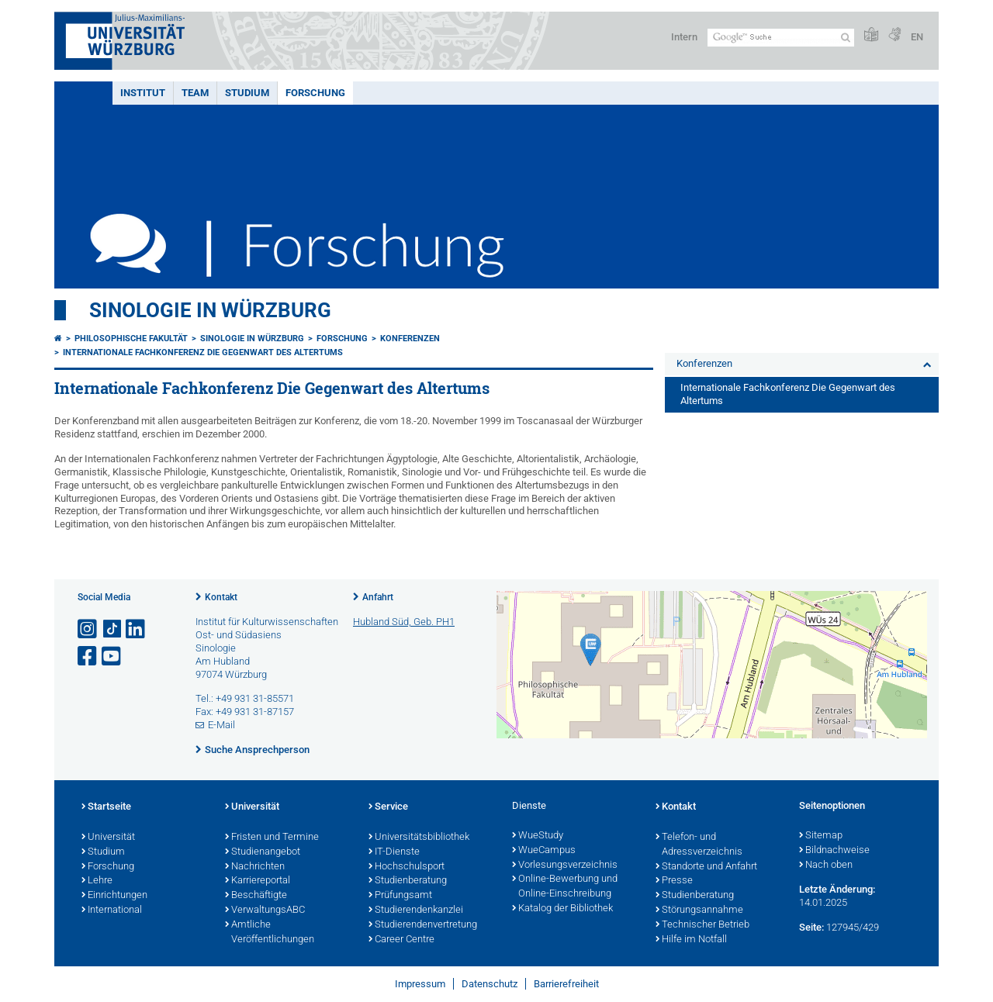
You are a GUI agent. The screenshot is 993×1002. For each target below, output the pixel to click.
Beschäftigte (256, 896)
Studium (247, 92)
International (111, 910)
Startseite (106, 807)
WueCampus (544, 851)
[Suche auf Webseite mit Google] (781, 38)
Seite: (811, 927)
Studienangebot (262, 852)
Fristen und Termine (272, 838)
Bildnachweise (834, 851)
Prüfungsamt (400, 896)
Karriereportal (257, 881)
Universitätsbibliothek (418, 838)
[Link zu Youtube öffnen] (112, 656)
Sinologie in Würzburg (210, 310)
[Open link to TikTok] (112, 629)
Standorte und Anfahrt (706, 867)
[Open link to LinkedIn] (136, 629)
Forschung (315, 92)
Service (388, 807)
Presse (674, 881)
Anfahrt (377, 597)
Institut (142, 92)
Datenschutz (489, 984)
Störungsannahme (699, 910)
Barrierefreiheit (566, 984)
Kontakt (221, 597)
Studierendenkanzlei (415, 910)
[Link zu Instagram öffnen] (88, 629)
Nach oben (826, 865)
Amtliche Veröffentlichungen (269, 932)
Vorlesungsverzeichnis (565, 865)
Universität (108, 838)
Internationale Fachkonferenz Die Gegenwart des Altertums (203, 352)
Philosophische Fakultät (131, 338)
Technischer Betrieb (702, 925)
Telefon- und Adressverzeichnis (699, 845)
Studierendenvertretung (422, 925)
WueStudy (537, 836)
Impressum (420, 984)
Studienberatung (407, 881)
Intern (684, 37)
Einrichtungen (114, 896)
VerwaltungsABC (265, 910)
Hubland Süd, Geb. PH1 (404, 621)
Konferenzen (410, 338)
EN (917, 37)
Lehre (96, 881)
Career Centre (401, 940)
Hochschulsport (406, 867)
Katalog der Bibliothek (562, 909)
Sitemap (820, 836)
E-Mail (221, 725)
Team (195, 92)
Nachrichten (255, 867)
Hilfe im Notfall (691, 940)
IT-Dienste (394, 852)
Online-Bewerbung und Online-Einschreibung (565, 886)
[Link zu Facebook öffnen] (88, 656)
